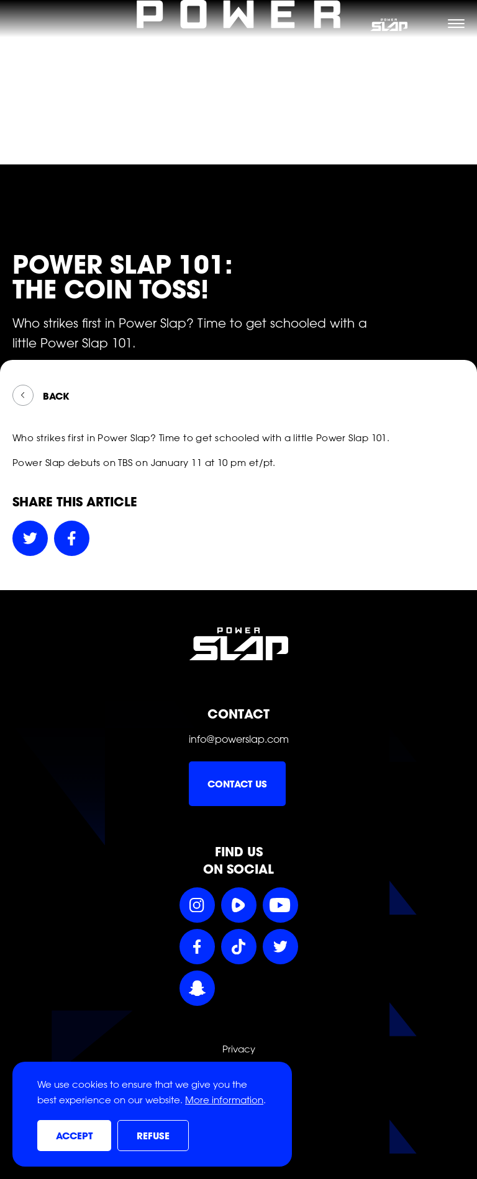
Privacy (238, 1049)
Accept (74, 1136)
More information (224, 1100)
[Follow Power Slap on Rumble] (239, 905)
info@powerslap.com (239, 739)
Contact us (237, 784)
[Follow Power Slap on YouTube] (280, 905)
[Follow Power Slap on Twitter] (280, 946)
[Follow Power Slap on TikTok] (239, 946)
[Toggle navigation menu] (456, 23)
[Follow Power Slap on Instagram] (197, 905)
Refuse (153, 1136)
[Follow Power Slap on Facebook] (197, 946)
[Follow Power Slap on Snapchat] (197, 988)
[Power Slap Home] (238, 157)
